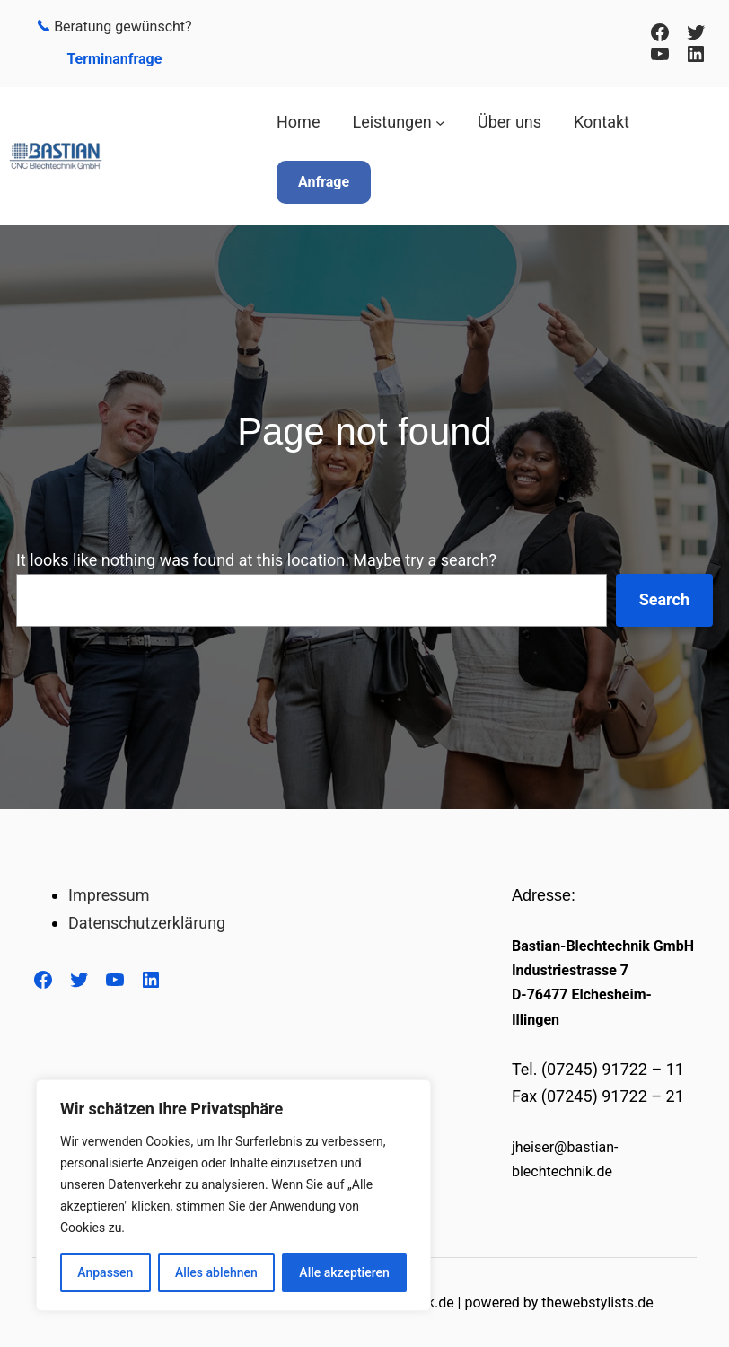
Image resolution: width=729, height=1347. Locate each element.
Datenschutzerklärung (146, 922)
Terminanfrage (114, 58)
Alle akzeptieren (344, 1272)
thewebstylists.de (597, 1302)
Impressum (109, 894)
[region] (233, 1195)
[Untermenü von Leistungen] (440, 123)
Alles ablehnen (216, 1272)
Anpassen (105, 1272)
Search (664, 599)
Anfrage (323, 181)
